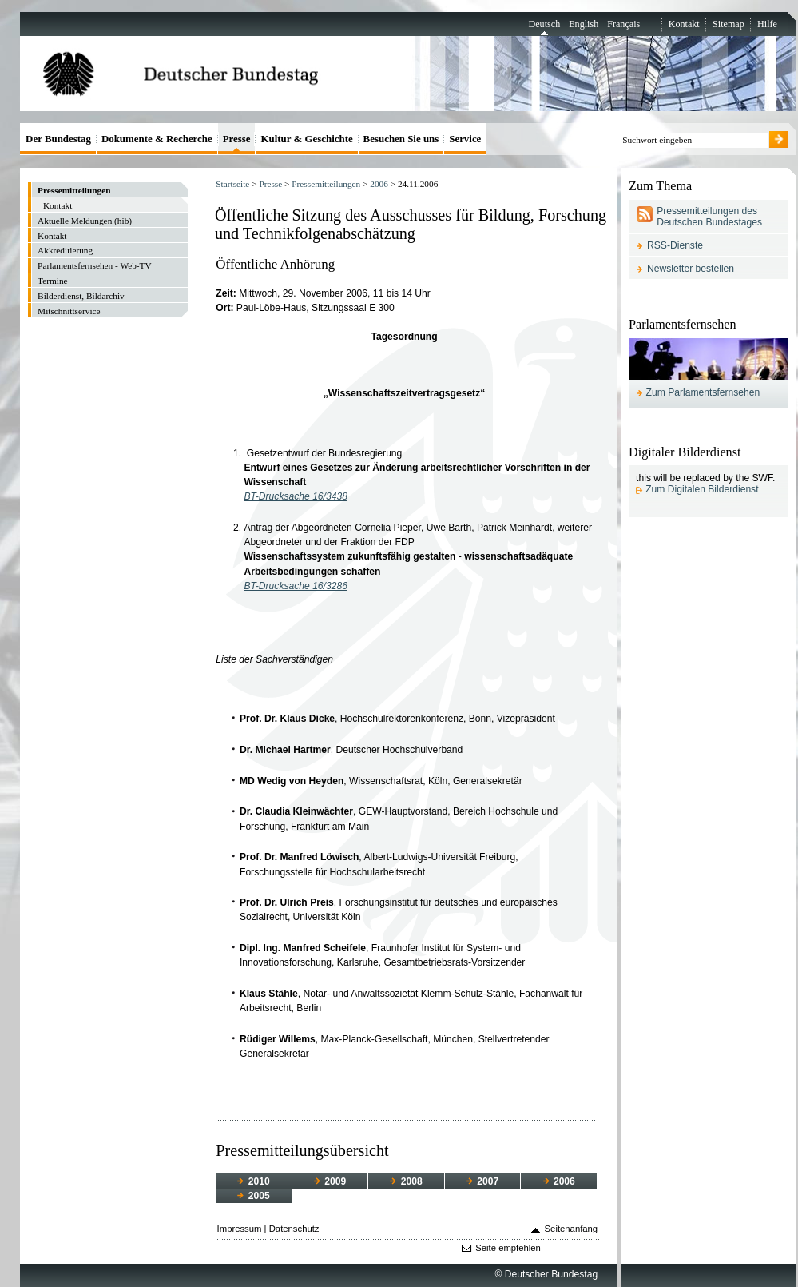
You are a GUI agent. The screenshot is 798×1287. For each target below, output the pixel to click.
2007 (482, 1181)
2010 (253, 1181)
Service (465, 139)
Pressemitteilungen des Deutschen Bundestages (709, 216)
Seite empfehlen (508, 1248)
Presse (270, 184)
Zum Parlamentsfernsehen (703, 392)
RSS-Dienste (675, 245)
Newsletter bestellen (690, 268)
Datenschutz (294, 1228)
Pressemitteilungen (326, 184)
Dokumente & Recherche (156, 139)
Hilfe (767, 24)
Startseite (232, 184)
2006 (379, 184)
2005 (253, 1195)
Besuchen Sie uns (401, 139)
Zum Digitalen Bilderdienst (701, 489)
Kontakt (684, 24)
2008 (406, 1181)
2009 (330, 1181)
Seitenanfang (571, 1228)
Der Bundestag (58, 139)
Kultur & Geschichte (306, 139)
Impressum (239, 1228)
